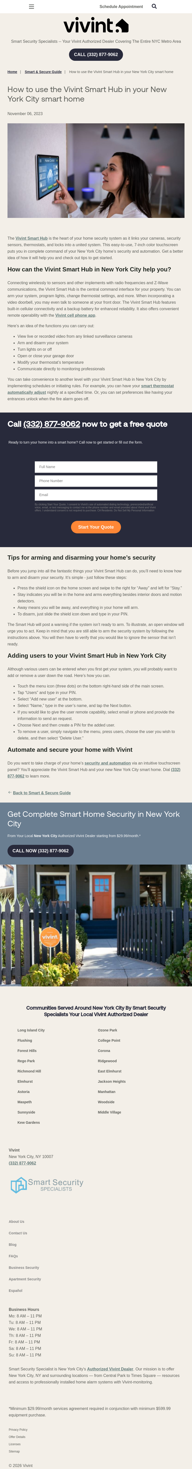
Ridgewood (107, 1061)
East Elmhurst (110, 1071)
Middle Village (109, 1112)
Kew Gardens (29, 1123)
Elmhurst (25, 1081)
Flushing (25, 1040)
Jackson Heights (112, 1081)
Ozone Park (107, 1030)
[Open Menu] (31, 7)
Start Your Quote (96, 527)
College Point (109, 1040)
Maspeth (25, 1102)
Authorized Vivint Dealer (110, 1369)
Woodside (106, 1102)
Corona (104, 1051)
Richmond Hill (29, 1071)
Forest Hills (27, 1051)
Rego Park (26, 1061)
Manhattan (107, 1092)
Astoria (24, 1092)
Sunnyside (26, 1112)
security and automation (107, 763)
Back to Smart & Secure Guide (39, 793)
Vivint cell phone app (75, 315)
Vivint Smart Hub (32, 238)
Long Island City (31, 1030)
